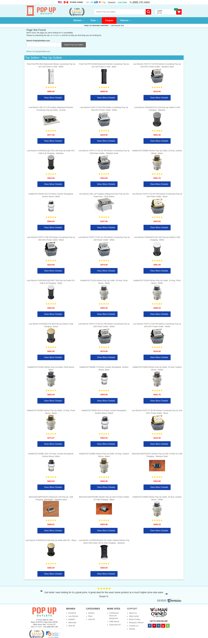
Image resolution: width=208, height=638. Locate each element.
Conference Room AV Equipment (114, 615)
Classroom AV (115, 625)
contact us (57, 35)
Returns (124, 20)
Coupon (109, 20)
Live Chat (122, 2)
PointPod (72, 613)
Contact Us (133, 626)
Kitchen (77, 20)
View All (71, 626)
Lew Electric (73, 616)
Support (112, 2)
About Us (133, 613)
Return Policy (134, 619)
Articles (132, 629)
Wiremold (72, 622)
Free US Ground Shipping (104, 26)
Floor (93, 20)
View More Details (53, 97)
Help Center (134, 616)
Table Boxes (114, 621)
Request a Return (136, 622)
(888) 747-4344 (36, 627)
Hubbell (71, 619)
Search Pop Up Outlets (73, 45)
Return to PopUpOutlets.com (38, 51)
